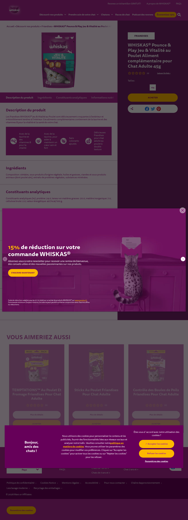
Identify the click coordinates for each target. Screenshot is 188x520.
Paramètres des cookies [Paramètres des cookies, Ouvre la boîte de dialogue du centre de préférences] (156, 461)
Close (181, 213)
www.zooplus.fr (81, 300)
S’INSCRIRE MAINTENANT (24, 273)
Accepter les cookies (158, 443)
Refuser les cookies (156, 453)
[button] (183, 259)
